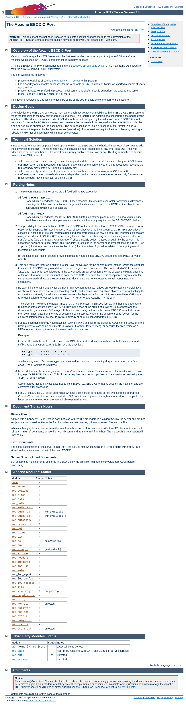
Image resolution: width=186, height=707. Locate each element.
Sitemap (179, 6)
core (15, 482)
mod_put (17, 655)
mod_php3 (18, 651)
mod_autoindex (22, 520)
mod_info (18, 570)
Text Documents (22, 442)
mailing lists (128, 687)
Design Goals (158, 31)
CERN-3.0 (87, 84)
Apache (9, 17)
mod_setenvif (21, 608)
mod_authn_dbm (22, 511)
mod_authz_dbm (22, 516)
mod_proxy (19, 599)
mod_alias (19, 495)
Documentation (40, 17)
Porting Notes (158, 39)
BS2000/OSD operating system (88, 65)
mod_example (20, 549)
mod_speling (20, 612)
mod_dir (17, 536)
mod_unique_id (22, 620)
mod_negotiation (23, 595)
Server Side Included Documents (33, 457)
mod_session (20, 659)
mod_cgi (17, 528)
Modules (138, 6)
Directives (149, 6)
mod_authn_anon (22, 507)
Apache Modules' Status (164, 47)
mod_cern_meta (22, 524)
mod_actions (20, 490)
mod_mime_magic (22, 591)
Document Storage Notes (164, 43)
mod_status (19, 616)
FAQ (159, 6)
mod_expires (20, 553)
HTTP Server (23, 17)
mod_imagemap (21, 562)
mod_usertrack (22, 628)
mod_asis (18, 499)
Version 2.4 (57, 17)
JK (13, 646)
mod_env (17, 545)
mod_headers (20, 557)
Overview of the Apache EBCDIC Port (163, 26)
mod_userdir (20, 624)
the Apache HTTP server (66, 80)
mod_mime (18, 587)
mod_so (16, 541)
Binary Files (19, 414)
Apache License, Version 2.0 (41, 700)
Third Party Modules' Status (165, 51)
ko (142, 29)
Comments (156, 61)
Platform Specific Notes (78, 17)
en (136, 29)
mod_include (20, 566)
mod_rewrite (20, 603)
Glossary (168, 6)
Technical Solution (160, 35)
